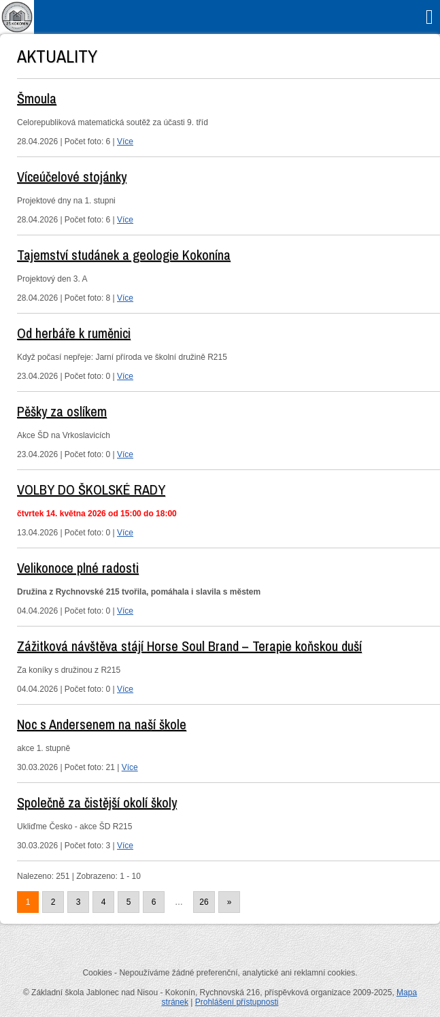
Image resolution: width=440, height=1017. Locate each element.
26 (203, 902)
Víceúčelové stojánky (71, 176)
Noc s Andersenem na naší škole (101, 724)
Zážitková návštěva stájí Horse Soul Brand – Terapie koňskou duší (189, 646)
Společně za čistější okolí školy (97, 802)
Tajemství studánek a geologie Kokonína (124, 255)
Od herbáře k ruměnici (74, 333)
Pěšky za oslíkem (62, 411)
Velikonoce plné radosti (78, 567)
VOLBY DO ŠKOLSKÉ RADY (91, 489)
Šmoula (36, 98)
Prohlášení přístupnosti (237, 1002)
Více (125, 141)
